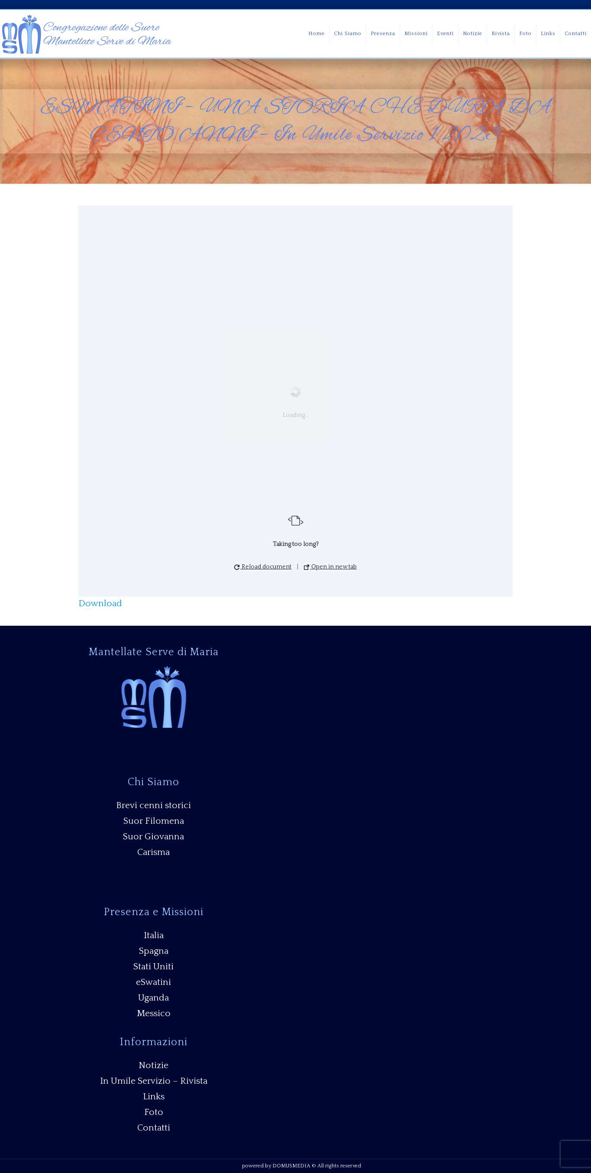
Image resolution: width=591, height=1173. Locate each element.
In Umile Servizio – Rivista (153, 1081)
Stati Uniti (153, 967)
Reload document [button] (262, 566)
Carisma (153, 852)
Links (154, 1097)
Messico (154, 1013)
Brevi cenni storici (153, 805)
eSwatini (153, 982)
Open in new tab (330, 566)
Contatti (153, 1128)
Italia (154, 935)
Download (100, 603)
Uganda (153, 998)
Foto (153, 1112)
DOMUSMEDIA (291, 1166)
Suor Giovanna (153, 837)
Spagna (153, 951)
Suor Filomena (153, 821)
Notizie (153, 1065)
